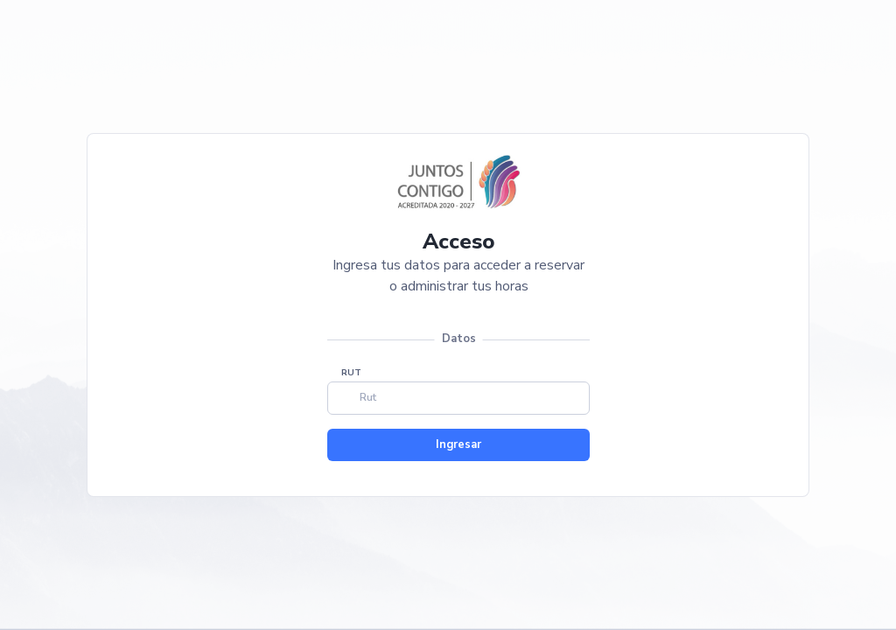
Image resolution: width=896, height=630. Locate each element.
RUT (351, 373)
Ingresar (458, 444)
